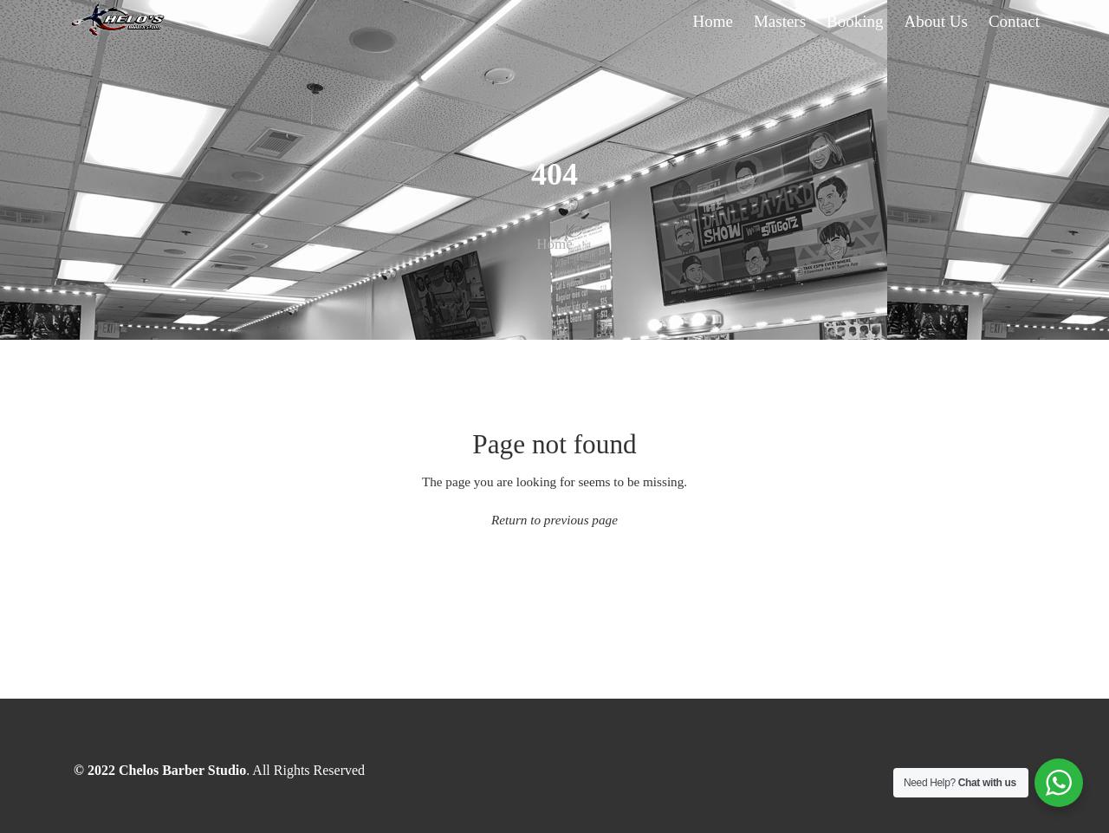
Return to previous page (554, 519)
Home (554, 244)
